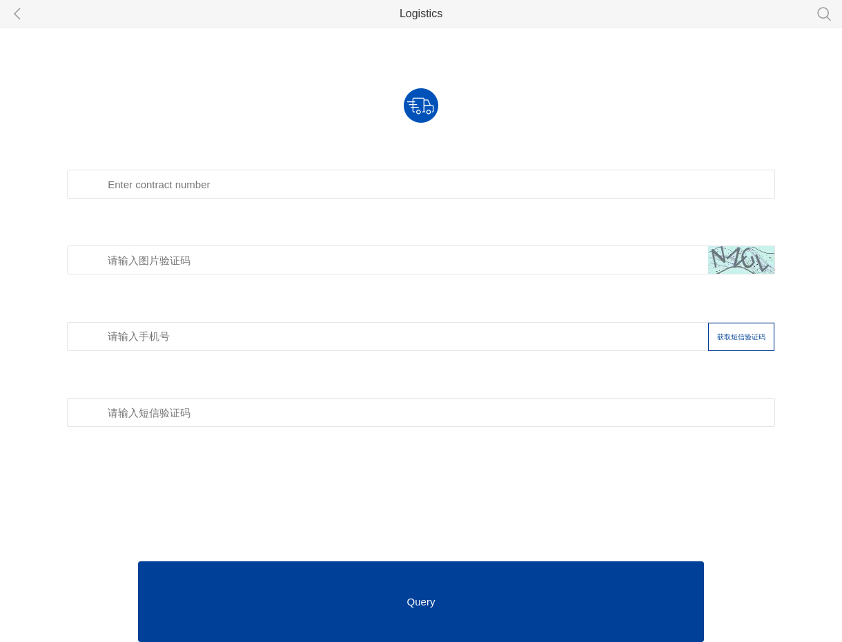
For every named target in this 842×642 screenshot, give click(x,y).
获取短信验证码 (741, 337)
